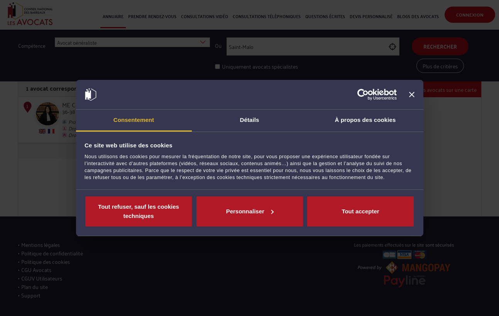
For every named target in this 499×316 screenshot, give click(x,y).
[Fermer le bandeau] (411, 94)
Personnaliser (250, 211)
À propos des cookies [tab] (365, 120)
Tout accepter (360, 211)
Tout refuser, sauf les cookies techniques (138, 211)
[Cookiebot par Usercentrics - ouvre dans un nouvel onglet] (363, 94)
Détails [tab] (249, 120)
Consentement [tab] (133, 120)
